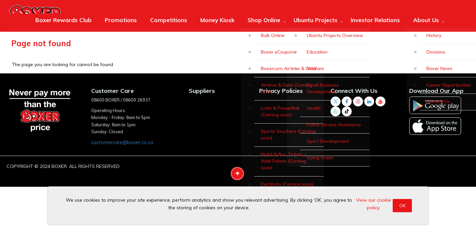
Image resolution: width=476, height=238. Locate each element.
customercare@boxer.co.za (122, 142)
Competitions (168, 20)
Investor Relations (375, 20)
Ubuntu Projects (315, 20)
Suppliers (202, 91)
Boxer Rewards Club (63, 20)
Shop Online (264, 20)
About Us (426, 20)
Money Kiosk (217, 20)
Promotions (121, 20)
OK (402, 206)
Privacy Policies (281, 91)
